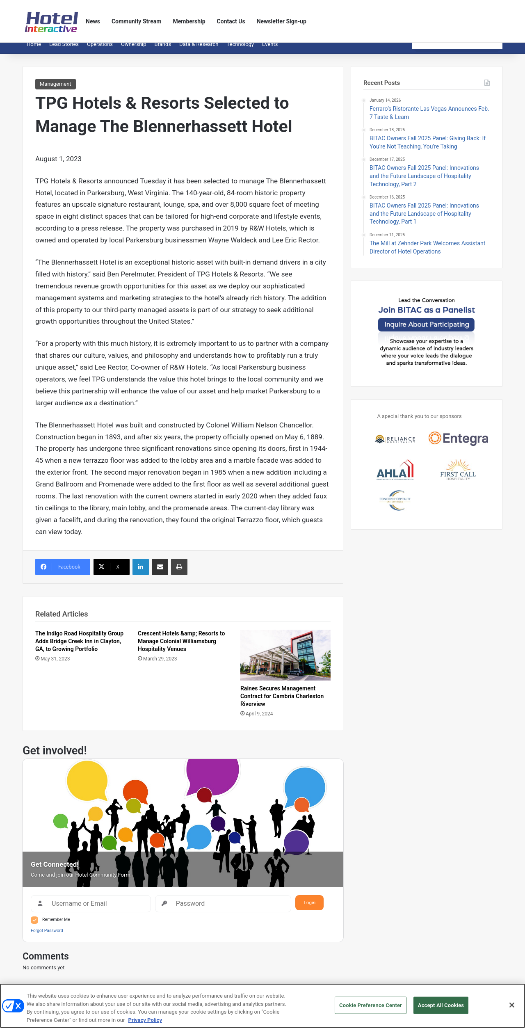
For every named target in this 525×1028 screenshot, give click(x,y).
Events (270, 50)
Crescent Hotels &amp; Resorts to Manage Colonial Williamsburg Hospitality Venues (181, 647)
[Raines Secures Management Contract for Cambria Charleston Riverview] (285, 661)
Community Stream (137, 21)
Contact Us (231, 21)
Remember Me (56, 925)
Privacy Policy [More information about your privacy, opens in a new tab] (145, 1023)
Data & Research (198, 50)
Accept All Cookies (441, 1008)
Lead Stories (64, 50)
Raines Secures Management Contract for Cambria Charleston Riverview (282, 702)
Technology (240, 50)
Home (34, 50)
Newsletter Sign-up (281, 21)
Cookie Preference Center (370, 1008)
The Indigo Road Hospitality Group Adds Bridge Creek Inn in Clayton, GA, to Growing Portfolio (79, 647)
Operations (100, 50)
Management (55, 90)
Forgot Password (47, 936)
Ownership (133, 50)
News (93, 21)
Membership (189, 21)
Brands (163, 50)
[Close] (512, 1008)
